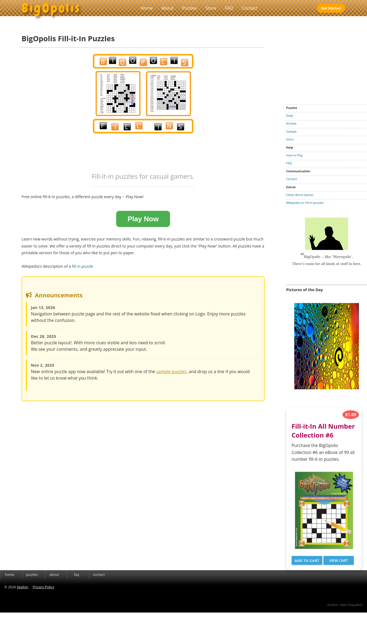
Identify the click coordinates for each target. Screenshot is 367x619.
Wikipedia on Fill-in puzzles (305, 203)
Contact (249, 8)
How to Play (294, 155)
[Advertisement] (326, 57)
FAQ (229, 8)
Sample (291, 131)
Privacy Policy (43, 586)
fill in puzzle (82, 266)
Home (146, 8)
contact (99, 574)
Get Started (331, 8)
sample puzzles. (172, 371)
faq (76, 574)
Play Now (142, 219)
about (54, 574)
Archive (291, 123)
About (167, 8)
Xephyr (22, 586)
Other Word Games (299, 195)
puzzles (32, 574)
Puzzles (189, 8)
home (9, 574)
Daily (289, 116)
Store (211, 8)
